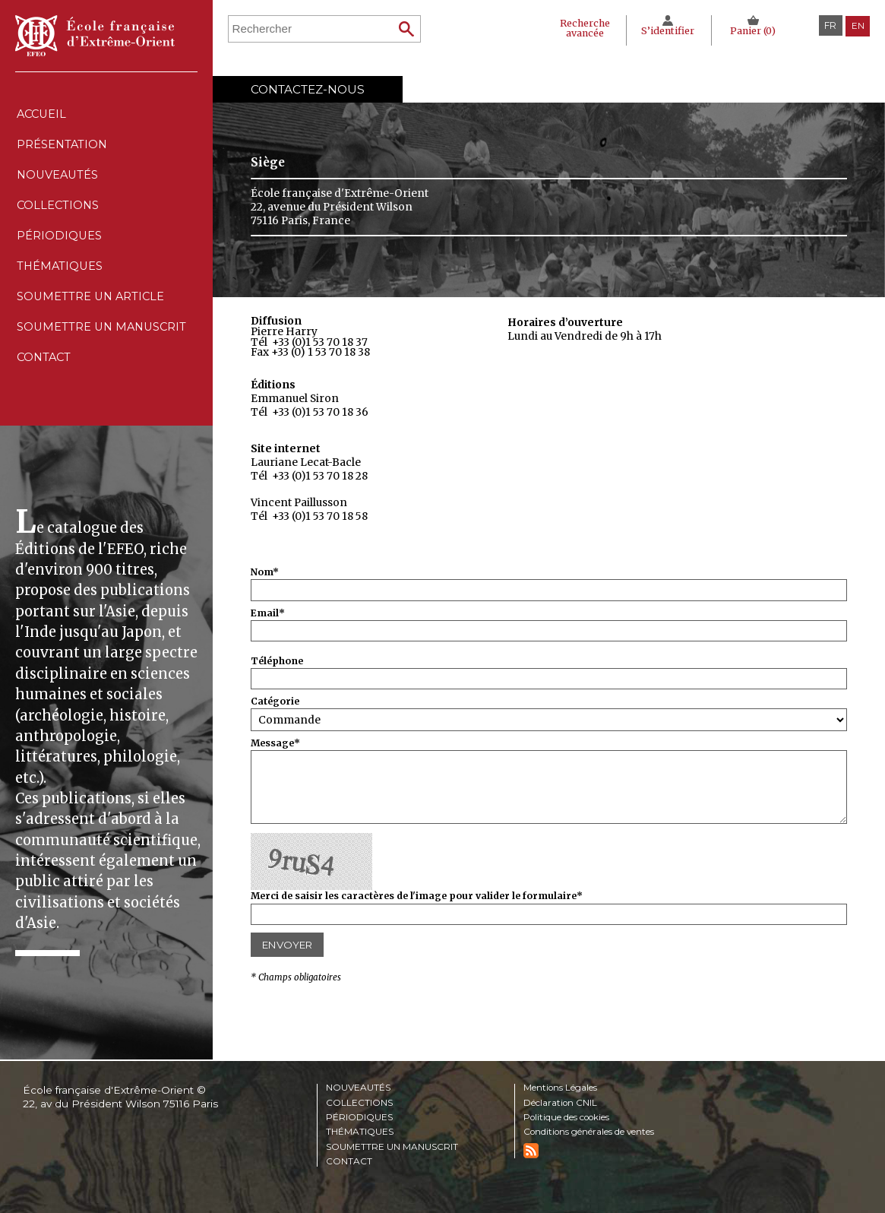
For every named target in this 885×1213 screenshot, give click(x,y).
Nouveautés (58, 185)
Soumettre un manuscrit (103, 358)
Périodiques (360, 1117)
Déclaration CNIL (562, 1102)
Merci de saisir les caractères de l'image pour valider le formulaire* (417, 896)
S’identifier (666, 30)
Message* (275, 744)
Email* (268, 614)
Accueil (41, 116)
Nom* (265, 573)
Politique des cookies (569, 1117)
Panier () (752, 30)
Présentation (62, 151)
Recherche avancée (579, 28)
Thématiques (360, 1132)
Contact (43, 393)
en (857, 25)
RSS (531, 1150)
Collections (360, 1102)
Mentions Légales (562, 1087)
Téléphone (277, 662)
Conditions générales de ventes (593, 1132)
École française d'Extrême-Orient (95, 35)
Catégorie (275, 702)
